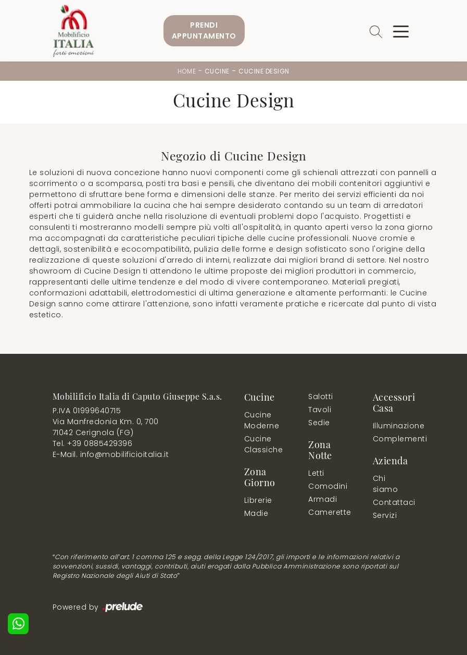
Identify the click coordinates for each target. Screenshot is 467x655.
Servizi (385, 515)
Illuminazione (392, 426)
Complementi (394, 439)
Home (187, 71)
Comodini (327, 486)
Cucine (217, 71)
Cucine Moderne (262, 420)
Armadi (322, 499)
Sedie (319, 422)
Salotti (320, 396)
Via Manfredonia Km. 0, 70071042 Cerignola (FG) (106, 427)
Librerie (258, 500)
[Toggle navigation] (401, 30)
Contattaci (392, 502)
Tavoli (319, 409)
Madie (256, 513)
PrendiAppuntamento (204, 30)
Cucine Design (263, 71)
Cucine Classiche (263, 444)
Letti (316, 473)
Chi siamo (385, 484)
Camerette (329, 512)
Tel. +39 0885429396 (93, 443)
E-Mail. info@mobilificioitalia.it (111, 454)
